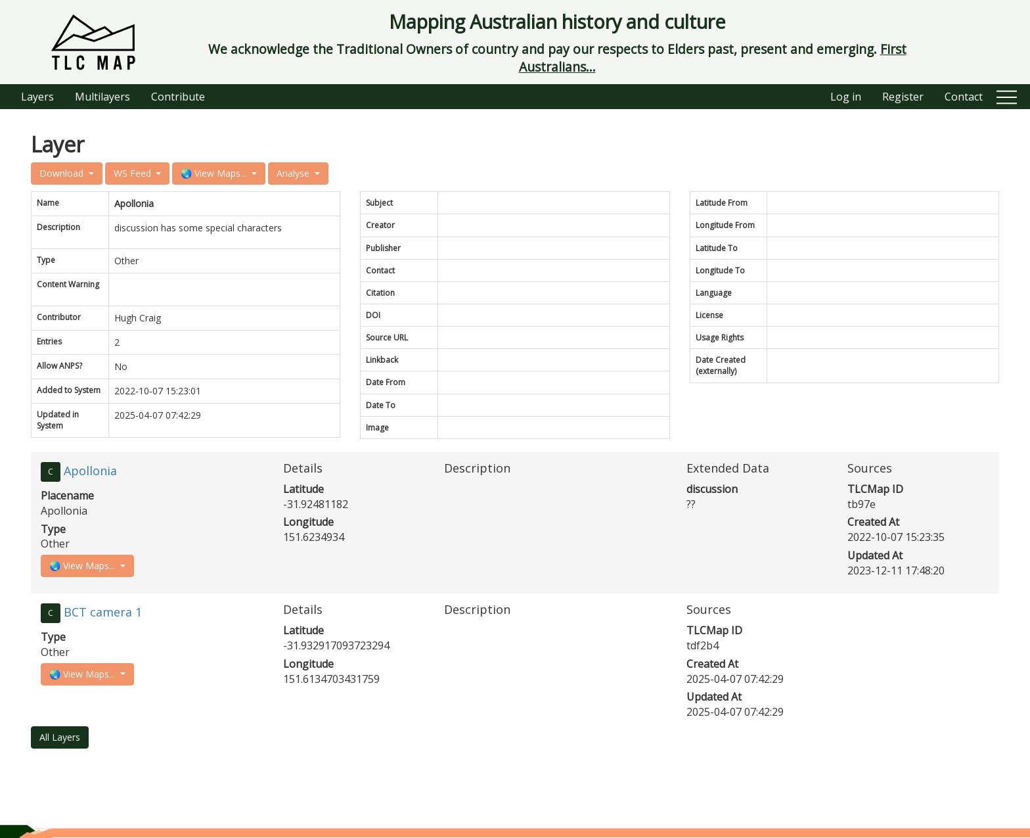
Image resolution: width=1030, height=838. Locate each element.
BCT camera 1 (103, 612)
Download (62, 173)
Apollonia (90, 470)
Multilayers (102, 96)
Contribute (178, 96)
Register (903, 96)
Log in (845, 96)
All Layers (59, 737)
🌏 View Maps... (215, 173)
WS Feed (134, 173)
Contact (964, 96)
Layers (37, 96)
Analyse (294, 173)
